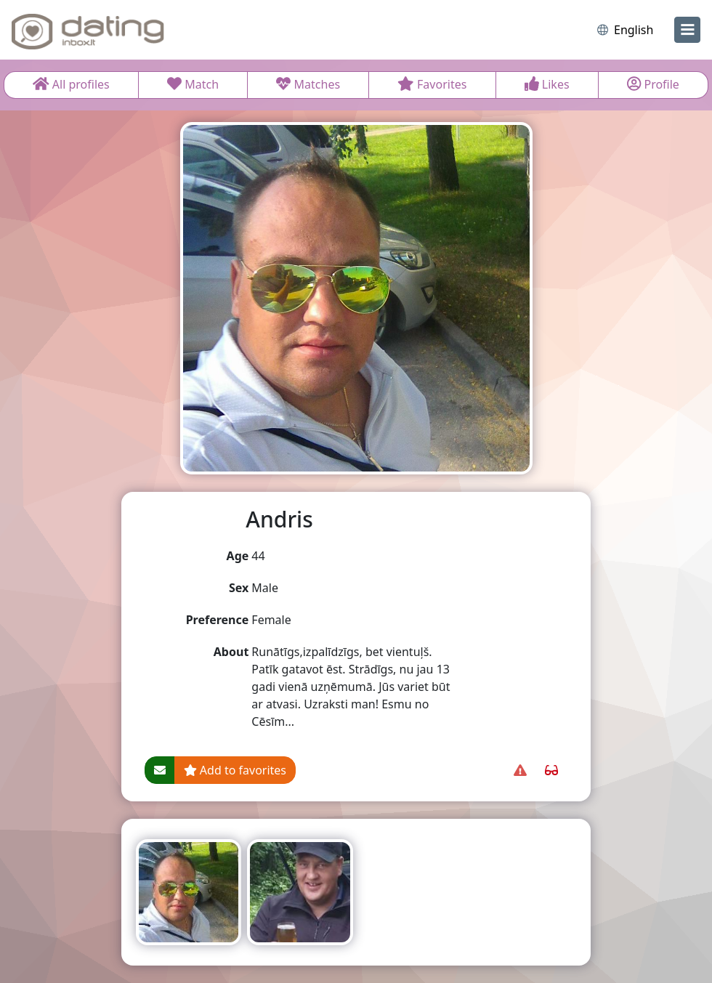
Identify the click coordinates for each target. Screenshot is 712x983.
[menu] (687, 30)
